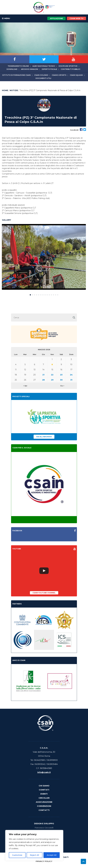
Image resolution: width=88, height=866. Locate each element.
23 (61, 375)
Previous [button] (9, 257)
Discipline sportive (68, 66)
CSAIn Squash (76, 75)
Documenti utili (43, 78)
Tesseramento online (18, 66)
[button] (74, 317)
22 (52, 375)
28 (43, 380)
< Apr (25, 386)
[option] (44, 257)
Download (12, 69)
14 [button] (57, 294)
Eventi (44, 794)
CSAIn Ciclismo (41, 75)
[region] (34, 845)
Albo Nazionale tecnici (43, 66)
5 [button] (38, 294)
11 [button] (51, 294)
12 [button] (53, 294)
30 (61, 380)
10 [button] (49, 294)
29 (52, 380)
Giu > (62, 386)
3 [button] (34, 294)
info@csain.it (44, 772)
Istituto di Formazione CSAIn (16, 75)
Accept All (51, 855)
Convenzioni (44, 806)
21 (43, 375)
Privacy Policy (44, 861)
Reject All (34, 855)
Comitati (44, 790)
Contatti (44, 810)
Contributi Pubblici (70, 69)
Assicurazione (44, 802)
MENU (6, 18)
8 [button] (45, 294)
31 (71, 380)
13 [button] (55, 294)
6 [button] (40, 294)
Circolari (44, 798)
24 (71, 375)
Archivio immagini (29, 69)
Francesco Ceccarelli (44, 827)
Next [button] (79, 257)
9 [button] (47, 294)
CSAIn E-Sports (59, 75)
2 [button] (32, 294)
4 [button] (36, 294)
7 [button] (43, 294)
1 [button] (30, 294)
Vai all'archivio (44, 437)
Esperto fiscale (49, 69)
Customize (17, 855)
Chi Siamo (44, 786)
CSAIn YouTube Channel (44, 593)
